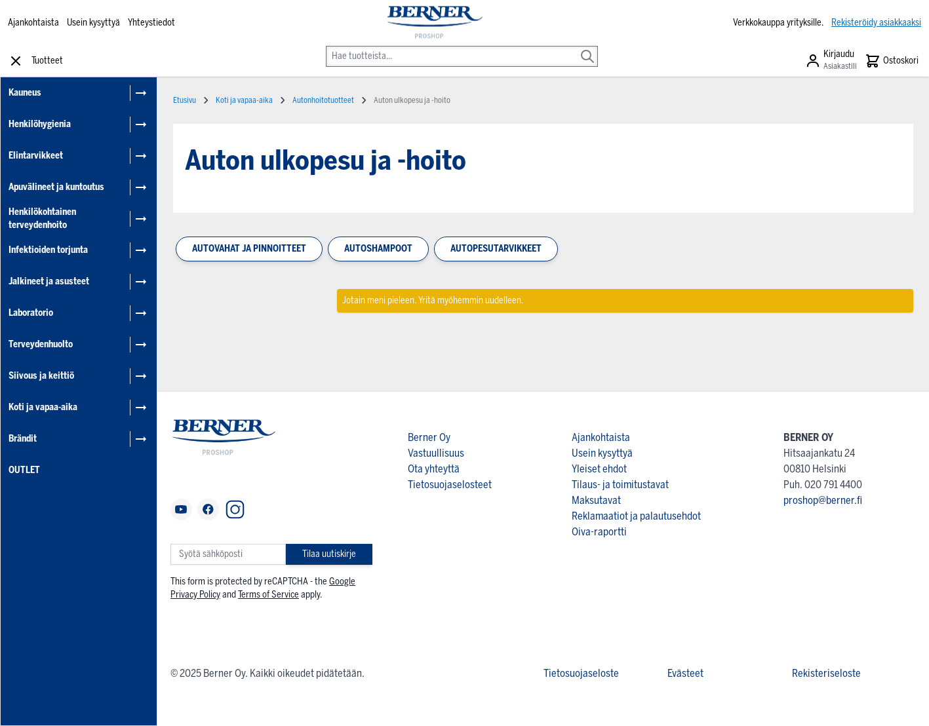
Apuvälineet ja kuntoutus (56, 187)
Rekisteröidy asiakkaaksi (876, 22)
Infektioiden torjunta (48, 250)
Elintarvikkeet (36, 155)
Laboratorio (31, 312)
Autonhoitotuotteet (323, 100)
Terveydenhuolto (41, 344)
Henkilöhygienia (40, 124)
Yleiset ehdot (599, 469)
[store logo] (433, 22)
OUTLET (24, 470)
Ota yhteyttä (434, 469)
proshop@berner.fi (822, 500)
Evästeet (685, 673)
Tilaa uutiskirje (329, 554)
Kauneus (25, 92)
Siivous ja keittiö (41, 375)
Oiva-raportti (599, 531)
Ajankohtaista (33, 22)
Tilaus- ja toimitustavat (620, 484)
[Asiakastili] (831, 61)
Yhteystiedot (151, 22)
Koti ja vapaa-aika (43, 407)
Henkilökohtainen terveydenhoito (42, 218)
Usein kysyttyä (93, 22)
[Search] (587, 47)
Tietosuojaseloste (581, 673)
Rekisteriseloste (826, 673)
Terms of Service (268, 594)
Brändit (23, 438)
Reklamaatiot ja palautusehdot (636, 516)
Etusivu (184, 100)
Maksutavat (596, 500)
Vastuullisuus (436, 453)
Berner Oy (429, 437)
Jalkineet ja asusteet (49, 281)
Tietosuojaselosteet (450, 484)
